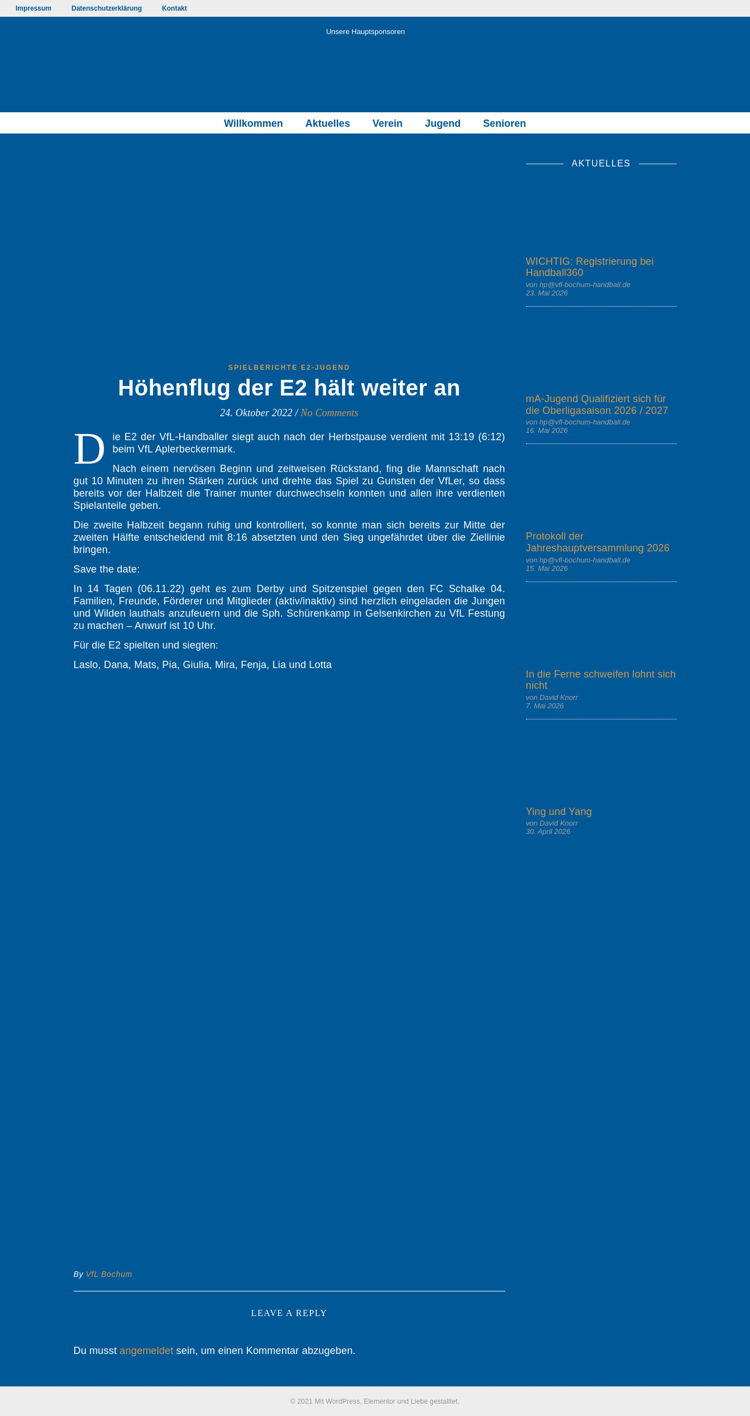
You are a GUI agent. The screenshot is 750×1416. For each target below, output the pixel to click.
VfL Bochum (109, 1274)
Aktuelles (327, 123)
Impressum (33, 8)
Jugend (443, 123)
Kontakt (174, 8)
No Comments (329, 412)
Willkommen (253, 123)
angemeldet (146, 1350)
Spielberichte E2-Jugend (289, 367)
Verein (387, 123)
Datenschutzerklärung (106, 8)
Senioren (504, 123)
